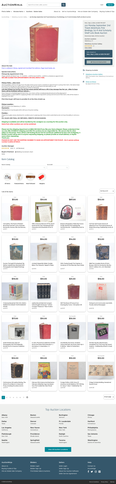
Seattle (4, 440)
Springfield (34, 440)
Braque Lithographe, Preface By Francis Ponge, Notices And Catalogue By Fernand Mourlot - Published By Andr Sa (72, 225)
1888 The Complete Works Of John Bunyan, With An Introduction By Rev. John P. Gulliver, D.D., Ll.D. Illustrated (100, 265)
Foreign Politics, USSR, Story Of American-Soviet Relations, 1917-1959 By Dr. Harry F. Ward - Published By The (72, 384)
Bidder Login (35, 466)
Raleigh (62, 434)
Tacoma (62, 440)
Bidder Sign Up (35, 468)
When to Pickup (91, 81)
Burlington (63, 415)
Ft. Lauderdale (65, 421)
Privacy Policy (104, 482)
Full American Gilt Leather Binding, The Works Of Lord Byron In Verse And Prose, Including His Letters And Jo (14, 384)
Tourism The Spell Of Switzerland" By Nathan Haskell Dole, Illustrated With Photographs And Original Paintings (14, 265)
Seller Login (63, 466)
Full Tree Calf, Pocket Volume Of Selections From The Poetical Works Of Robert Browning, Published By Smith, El (101, 225)
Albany (4, 415)
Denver (33, 421)
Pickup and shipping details (98, 62)
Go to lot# (50, 164)
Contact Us (91, 466)
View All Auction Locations (58, 449)
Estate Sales (38, 11)
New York (63, 428)
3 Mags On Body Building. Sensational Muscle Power (100, 383)
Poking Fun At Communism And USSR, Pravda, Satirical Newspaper (100, 304)
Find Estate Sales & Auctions (40, 471)
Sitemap (112, 482)
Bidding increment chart (24, 152)
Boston (33, 415)
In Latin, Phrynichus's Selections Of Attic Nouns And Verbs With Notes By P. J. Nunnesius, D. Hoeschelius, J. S (43, 344)
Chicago (91, 415)
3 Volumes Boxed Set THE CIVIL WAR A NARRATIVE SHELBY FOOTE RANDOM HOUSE (14, 304)
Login (101, 4)
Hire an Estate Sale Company (88, 11)
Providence (35, 434)
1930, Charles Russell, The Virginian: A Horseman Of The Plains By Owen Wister (72, 264)
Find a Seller (7, 11)
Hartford (91, 421)
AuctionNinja (5, 17)
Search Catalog (6, 164)
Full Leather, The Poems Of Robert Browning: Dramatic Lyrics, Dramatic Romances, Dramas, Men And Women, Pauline (14, 226)
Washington (93, 440)
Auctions (29, 11)
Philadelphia (93, 428)
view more (16, 83)
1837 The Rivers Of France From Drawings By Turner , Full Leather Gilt (71, 304)
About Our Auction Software (69, 471)
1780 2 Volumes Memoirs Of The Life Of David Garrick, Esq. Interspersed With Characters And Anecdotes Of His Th (43, 225)
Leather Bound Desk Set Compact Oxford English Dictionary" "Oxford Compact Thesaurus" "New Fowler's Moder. (42, 305)
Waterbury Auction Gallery (19, 17)
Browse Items (19, 11)
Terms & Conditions (94, 482)
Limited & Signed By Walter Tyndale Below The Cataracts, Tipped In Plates (43, 264)
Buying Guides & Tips (107, 11)
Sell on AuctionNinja (69, 11)
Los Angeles (6, 428)
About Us (57, 11)
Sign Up (110, 4)
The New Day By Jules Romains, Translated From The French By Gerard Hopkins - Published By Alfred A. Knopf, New (100, 345)
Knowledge (92, 468)
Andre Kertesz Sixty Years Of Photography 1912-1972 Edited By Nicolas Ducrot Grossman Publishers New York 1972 (13, 345)
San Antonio (93, 434)
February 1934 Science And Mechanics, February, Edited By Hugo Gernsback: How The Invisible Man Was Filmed (43, 384)
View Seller (88, 47)
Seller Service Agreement (68, 473)
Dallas (4, 421)
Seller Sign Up (64, 468)
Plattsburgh (6, 434)
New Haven (35, 428)
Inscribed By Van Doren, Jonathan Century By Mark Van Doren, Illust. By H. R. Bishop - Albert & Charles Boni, (72, 344)
